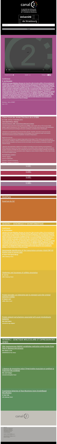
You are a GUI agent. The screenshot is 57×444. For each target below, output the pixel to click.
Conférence (6, 228)
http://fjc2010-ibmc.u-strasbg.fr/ (9, 154)
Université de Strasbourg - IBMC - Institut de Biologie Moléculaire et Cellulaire (18, 123)
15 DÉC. (28, 172)
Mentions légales (7, 437)
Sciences (9, 156)
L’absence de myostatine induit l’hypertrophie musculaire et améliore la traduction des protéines (28, 370)
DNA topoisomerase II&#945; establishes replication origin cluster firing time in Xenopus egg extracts (28, 347)
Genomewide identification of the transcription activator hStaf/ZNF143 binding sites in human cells (27, 251)
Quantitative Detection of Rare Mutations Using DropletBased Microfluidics (24, 392)
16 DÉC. (28, 177)
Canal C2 (5, 427)
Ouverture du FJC (8, 201)
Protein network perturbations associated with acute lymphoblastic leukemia (26, 318)
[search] (28, 25)
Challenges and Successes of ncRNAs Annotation (20, 273)
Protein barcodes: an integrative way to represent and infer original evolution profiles (26, 296)
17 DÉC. (28, 183)
